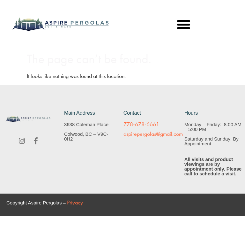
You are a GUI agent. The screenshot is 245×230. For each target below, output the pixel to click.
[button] (184, 24)
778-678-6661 (141, 124)
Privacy (75, 202)
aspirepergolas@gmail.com (153, 134)
